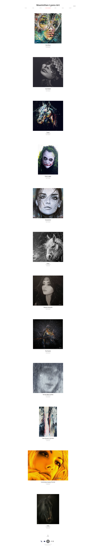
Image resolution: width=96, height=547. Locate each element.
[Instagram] (53, 541)
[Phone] (41, 541)
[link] (74, 6)
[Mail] (44, 541)
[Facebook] (51, 541)
